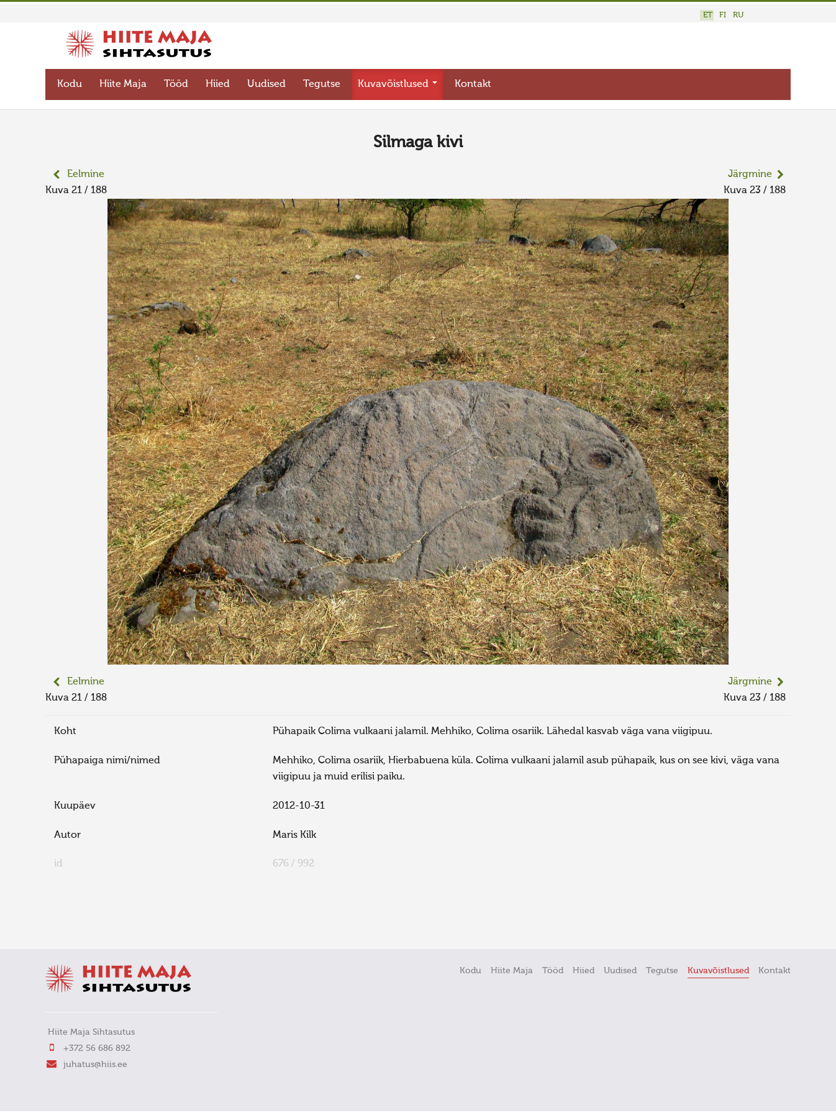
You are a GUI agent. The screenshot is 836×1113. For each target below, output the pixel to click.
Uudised (266, 84)
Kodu (69, 84)
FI (722, 15)
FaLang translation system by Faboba (89, 922)
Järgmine (750, 174)
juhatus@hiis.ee (95, 1064)
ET (707, 15)
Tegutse (321, 84)
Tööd (176, 84)
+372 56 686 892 (96, 1048)
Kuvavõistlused (397, 84)
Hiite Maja (123, 84)
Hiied (218, 84)
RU (738, 15)
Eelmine (85, 174)
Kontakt (473, 84)
